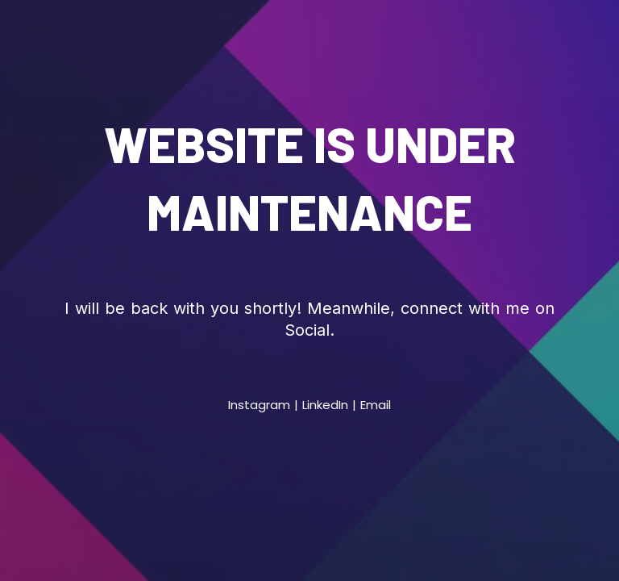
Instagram (259, 404)
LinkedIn (325, 404)
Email (375, 404)
